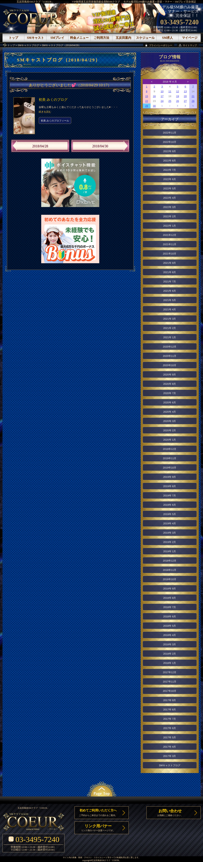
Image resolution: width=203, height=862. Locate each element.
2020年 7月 (169, 393)
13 (185, 91)
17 (162, 96)
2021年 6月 (169, 290)
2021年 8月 (169, 272)
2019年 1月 (169, 551)
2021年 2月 (169, 328)
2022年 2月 (169, 216)
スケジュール (145, 37)
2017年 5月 (169, 737)
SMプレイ (57, 37)
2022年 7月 (169, 169)
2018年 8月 (169, 597)
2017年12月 (169, 672)
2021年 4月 (169, 309)
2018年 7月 (169, 607)
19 (177, 96)
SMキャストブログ (28, 45)
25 (169, 101)
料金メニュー (79, 37)
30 (154, 105)
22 (146, 101)
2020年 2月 (169, 430)
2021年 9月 (169, 262)
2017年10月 (169, 690)
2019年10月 (169, 467)
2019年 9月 (169, 476)
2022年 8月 (169, 160)
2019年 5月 (169, 514)
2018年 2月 (169, 653)
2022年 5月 (169, 188)
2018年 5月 (169, 625)
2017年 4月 (169, 746)
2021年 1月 (169, 337)
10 (162, 91)
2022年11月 (169, 132)
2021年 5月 (169, 300)
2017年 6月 (169, 728)
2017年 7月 (169, 718)
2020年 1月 (169, 439)
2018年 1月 (169, 663)
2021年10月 (169, 253)
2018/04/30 (100, 146)
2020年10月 (169, 365)
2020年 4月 (169, 411)
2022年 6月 (169, 179)
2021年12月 (169, 235)
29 (146, 105)
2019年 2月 (169, 542)
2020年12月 (169, 346)
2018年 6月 (169, 616)
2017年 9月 (169, 700)
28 (193, 101)
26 (177, 101)
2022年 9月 (169, 151)
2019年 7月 (169, 495)
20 (185, 96)
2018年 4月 (169, 635)
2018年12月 (169, 560)
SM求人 (167, 37)
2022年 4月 (169, 197)
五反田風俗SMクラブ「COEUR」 (35, 1)
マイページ (189, 37)
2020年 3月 (169, 421)
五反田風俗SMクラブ (101, 860)
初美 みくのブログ (53, 100)
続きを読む (45, 111)
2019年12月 (169, 449)
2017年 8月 (169, 709)
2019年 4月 (169, 523)
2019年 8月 (169, 486)
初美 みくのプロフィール (55, 120)
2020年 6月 (169, 402)
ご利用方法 (101, 37)
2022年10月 (169, 142)
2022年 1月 (169, 225)
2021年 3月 (169, 318)
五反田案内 (123, 37)
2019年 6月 (169, 504)
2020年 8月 (169, 383)
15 (146, 96)
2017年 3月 (169, 756)
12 (177, 91)
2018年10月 (169, 579)
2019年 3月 (169, 532)
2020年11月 (169, 356)
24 (162, 101)
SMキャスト (35, 37)
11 (169, 91)
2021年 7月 (169, 281)
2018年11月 (169, 570)
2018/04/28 (40, 146)
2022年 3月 (169, 207)
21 (193, 96)
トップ (11, 45)
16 (154, 96)
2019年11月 (169, 458)
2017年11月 (169, 681)
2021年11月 (169, 244)
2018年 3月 (169, 644)
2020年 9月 (169, 374)
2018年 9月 (169, 588)
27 (185, 101)
